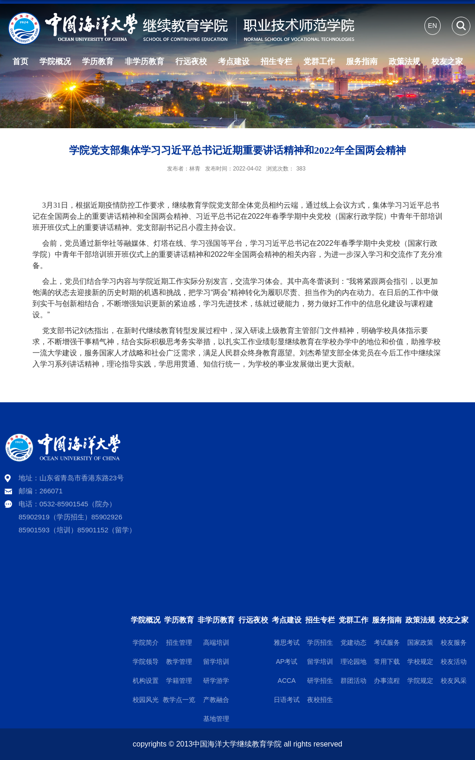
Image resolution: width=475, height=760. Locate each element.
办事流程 (387, 680)
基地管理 (216, 718)
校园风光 (146, 699)
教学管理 (179, 661)
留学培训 (216, 661)
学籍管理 (179, 680)
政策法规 (404, 61)
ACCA (287, 680)
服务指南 (362, 61)
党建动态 (353, 642)
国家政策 (420, 642)
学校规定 (420, 661)
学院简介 (146, 642)
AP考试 (287, 661)
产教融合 (216, 699)
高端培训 (216, 642)
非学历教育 (144, 61)
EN (432, 25)
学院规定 (420, 680)
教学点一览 (179, 699)
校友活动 (454, 661)
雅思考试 (287, 642)
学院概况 (55, 61)
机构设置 (146, 680)
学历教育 (98, 61)
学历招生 (320, 642)
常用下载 (387, 661)
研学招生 (320, 680)
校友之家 (447, 61)
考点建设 (234, 61)
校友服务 (454, 642)
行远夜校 (191, 61)
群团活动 (353, 680)
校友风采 (454, 680)
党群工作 (319, 61)
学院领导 (146, 661)
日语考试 (287, 699)
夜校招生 (320, 699)
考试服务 (387, 642)
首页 (20, 61)
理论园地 (353, 661)
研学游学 (216, 680)
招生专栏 (276, 61)
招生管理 (179, 642)
